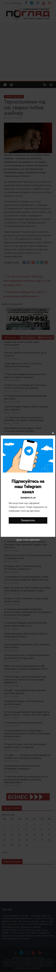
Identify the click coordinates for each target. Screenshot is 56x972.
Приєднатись (28, 520)
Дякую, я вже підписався (28, 539)
